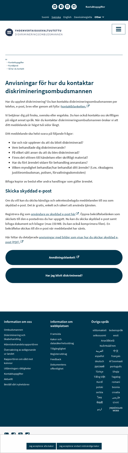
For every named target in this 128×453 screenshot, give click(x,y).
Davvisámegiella (83, 17)
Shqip (115, 371)
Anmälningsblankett (86, 257)
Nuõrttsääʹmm (108, 345)
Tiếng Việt (99, 376)
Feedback (55, 359)
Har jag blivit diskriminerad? (83, 275)
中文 (115, 350)
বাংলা (116, 402)
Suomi (45, 17)
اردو (99, 409)
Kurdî (99, 382)
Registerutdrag (58, 354)
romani (116, 382)
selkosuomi (99, 335)
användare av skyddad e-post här (55, 214)
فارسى (116, 397)
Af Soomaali (116, 361)
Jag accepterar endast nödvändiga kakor (79, 446)
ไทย (99, 397)
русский (99, 366)
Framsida (55, 334)
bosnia (116, 387)
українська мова (115, 409)
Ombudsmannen (13, 329)
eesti (115, 335)
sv (6, 59)
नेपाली (99, 402)
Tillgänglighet (58, 348)
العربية (99, 350)
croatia (116, 392)
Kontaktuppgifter (95, 6)
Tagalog (116, 376)
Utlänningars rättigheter (17, 368)
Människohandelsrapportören (21, 344)
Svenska (56, 17)
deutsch (99, 361)
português (116, 366)
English (67, 17)
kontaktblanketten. (75, 106)
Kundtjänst (13, 65)
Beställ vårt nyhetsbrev (16, 384)
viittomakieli (99, 330)
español (99, 356)
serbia (99, 392)
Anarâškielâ (107, 340)
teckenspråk (116, 330)
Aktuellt (8, 379)
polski (99, 387)
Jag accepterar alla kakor (41, 446)
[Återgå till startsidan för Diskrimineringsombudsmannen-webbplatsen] (36, 32)
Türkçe (99, 371)
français (115, 356)
